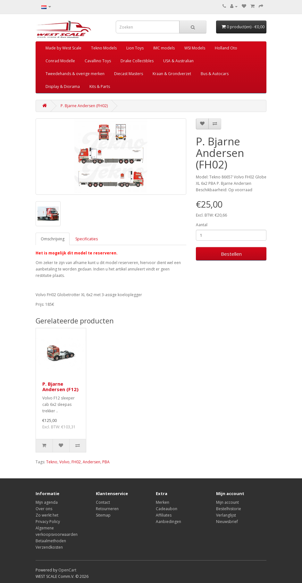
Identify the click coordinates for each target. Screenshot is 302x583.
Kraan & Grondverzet (172, 73)
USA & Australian (178, 61)
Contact (103, 502)
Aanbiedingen (168, 521)
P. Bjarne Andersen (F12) (60, 386)
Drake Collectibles (137, 61)
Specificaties (86, 239)
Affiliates (164, 515)
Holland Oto (226, 48)
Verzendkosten (49, 547)
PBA (106, 462)
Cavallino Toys (98, 61)
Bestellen (231, 254)
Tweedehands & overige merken (75, 73)
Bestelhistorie (228, 508)
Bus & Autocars (215, 73)
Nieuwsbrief (227, 521)
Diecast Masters (128, 73)
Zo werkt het (47, 515)
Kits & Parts (99, 86)
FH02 (76, 462)
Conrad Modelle (60, 61)
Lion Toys (135, 48)
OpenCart (67, 570)
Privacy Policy (48, 521)
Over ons (44, 508)
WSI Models (194, 48)
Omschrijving (52, 239)
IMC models (164, 48)
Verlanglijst (226, 515)
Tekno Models (104, 48)
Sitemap (103, 515)
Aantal (201, 224)
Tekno (51, 462)
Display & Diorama (63, 86)
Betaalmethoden (51, 541)
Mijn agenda (47, 502)
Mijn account (227, 502)
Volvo (64, 462)
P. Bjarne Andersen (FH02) (84, 105)
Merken (162, 502)
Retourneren (107, 508)
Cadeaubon (166, 508)
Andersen (91, 462)
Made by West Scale (63, 48)
